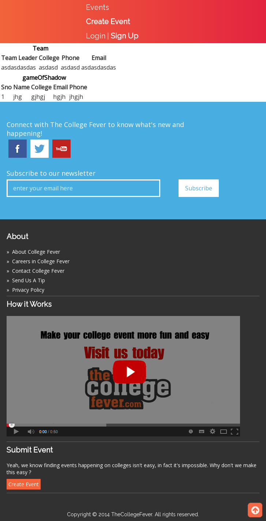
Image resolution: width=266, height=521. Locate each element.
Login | (112, 35)
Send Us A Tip (28, 280)
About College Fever (36, 251)
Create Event (23, 484)
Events (97, 7)
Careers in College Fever (41, 261)
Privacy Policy (28, 289)
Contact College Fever (38, 270)
